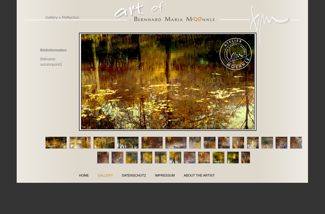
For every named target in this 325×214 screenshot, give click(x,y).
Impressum (165, 175)
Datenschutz (134, 175)
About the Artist (199, 175)
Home (84, 175)
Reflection (70, 17)
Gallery (51, 17)
